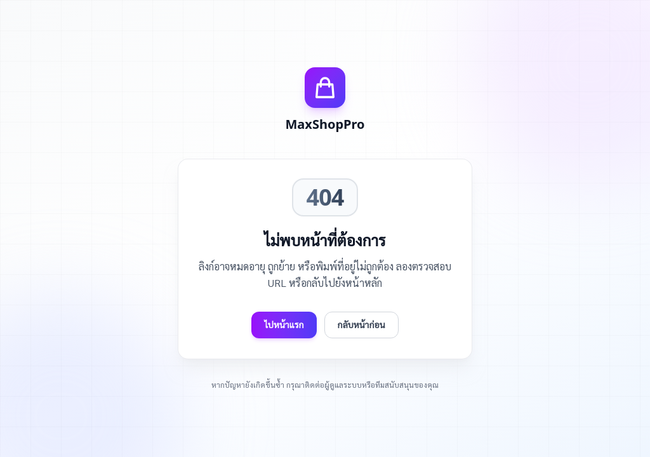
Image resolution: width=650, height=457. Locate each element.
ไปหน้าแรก (283, 325)
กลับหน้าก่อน (361, 325)
